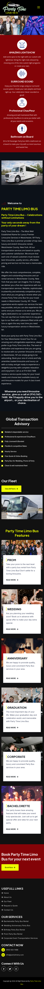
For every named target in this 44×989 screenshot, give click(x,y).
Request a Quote (9, 905)
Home (5, 892)
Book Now (10, 866)
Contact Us (7, 909)
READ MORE (12, 579)
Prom (11, 559)
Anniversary (17, 657)
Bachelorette (18, 805)
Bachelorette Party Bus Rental (15, 920)
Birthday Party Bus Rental (13, 929)
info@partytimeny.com (15, 954)
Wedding (14, 608)
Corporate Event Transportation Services (19, 937)
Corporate (16, 755)
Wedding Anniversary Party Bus (15, 924)
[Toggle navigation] (38, 7)
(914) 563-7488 (12, 949)
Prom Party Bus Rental (11, 933)
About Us (6, 896)
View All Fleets (11, 489)
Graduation (17, 706)
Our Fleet (6, 900)
